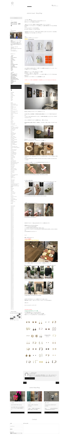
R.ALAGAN (12, 183)
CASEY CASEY (13, 112)
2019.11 (12, 285)
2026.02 (12, 209)
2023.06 (12, 241)
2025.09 (12, 214)
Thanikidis (12, 191)
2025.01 (12, 222)
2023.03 (12, 244)
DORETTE (12, 182)
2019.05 (12, 291)
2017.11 (12, 308)
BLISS (12, 187)
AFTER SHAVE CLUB (14, 146)
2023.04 (12, 243)
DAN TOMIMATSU (14, 144)
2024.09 (12, 226)
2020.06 (12, 278)
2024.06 (12, 229)
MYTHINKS (12, 138)
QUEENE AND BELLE (14, 141)
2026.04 (12, 207)
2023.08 (12, 239)
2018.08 (12, 300)
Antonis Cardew (13, 154)
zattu (11, 131)
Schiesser (12, 132)
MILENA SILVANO (13, 137)
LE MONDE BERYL (13, 153)
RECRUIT (33, 5)
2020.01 (12, 283)
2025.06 (12, 217)
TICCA (12, 120)
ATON (12, 115)
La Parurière (13, 124)
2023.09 (12, 238)
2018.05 (12, 303)
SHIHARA (12, 155)
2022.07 (12, 252)
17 (19, 317)
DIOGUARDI (13, 143)
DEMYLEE (12, 188)
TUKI (11, 119)
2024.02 (12, 233)
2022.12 (12, 247)
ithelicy (12, 189)
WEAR (12, 93)
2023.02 (12, 245)
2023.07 (12, 240)
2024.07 (12, 228)
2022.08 (12, 251)
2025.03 (12, 220)
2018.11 (12, 297)
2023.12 (12, 235)
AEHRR (12, 108)
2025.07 (12, 216)
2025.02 (12, 221)
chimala (12, 106)
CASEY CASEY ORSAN (14, 105)
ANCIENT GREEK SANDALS (15, 147)
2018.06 (12, 302)
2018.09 (12, 299)
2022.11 (12, 248)
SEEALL (12, 117)
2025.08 (12, 215)
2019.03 (12, 293)
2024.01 (12, 234)
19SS (11, 98)
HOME (18, 5)
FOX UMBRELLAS (13, 152)
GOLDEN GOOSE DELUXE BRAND (15, 186)
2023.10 (12, 237)
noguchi (12, 135)
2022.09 (12, 250)
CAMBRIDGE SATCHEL (14, 128)
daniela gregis (13, 129)
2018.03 (12, 305)
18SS (11, 100)
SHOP (29, 5)
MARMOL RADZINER (14, 185)
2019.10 (12, 286)
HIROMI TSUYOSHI (14, 139)
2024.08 (12, 227)
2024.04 (12, 231)
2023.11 (12, 236)
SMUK (12, 190)
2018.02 (12, 306)
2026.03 (12, 208)
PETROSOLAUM (13, 107)
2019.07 (12, 289)
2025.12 (12, 211)
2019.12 (12, 284)
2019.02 (12, 294)
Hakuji (12, 122)
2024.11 (12, 224)
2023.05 (12, 242)
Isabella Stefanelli (14, 149)
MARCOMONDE (13, 133)
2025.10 (12, 213)
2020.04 (12, 280)
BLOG (21, 5)
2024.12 (12, 223)
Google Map (16, 88)
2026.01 (12, 210)
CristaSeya (12, 116)
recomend (12, 151)
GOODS (12, 94)
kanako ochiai (13, 123)
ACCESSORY (13, 95)
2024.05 (12, 230)
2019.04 (12, 292)
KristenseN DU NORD (14, 111)
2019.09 (12, 287)
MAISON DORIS (13, 104)
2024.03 (12, 232)
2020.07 (12, 277)
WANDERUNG (13, 134)
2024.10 (12, 225)
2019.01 (12, 295)
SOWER (12, 118)
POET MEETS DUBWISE (14, 127)
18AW (12, 99)
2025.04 (12, 219)
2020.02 (12, 282)
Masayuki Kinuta (13, 150)
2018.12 (12, 296)
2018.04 (12, 304)
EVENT (12, 96)
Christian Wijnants (14, 109)
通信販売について (16, 84)
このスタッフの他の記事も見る (33, 376)
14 (14, 317)
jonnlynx (12, 126)
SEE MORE (17, 410)
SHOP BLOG (16, 86)
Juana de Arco (13, 192)
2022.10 (12, 249)
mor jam (12, 195)
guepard (12, 121)
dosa (11, 148)
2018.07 (12, 301)
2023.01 (12, 246)
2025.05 (12, 218)
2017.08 (12, 309)
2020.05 (12, 279)
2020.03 (12, 281)
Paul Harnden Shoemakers (15, 184)
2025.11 (12, 212)
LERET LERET (13, 136)
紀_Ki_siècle (12, 130)
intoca (12, 110)
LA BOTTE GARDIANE (14, 113)
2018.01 (12, 307)
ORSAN (12, 114)
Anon (11, 194)
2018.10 (12, 298)
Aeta (11, 145)
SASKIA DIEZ (13, 157)
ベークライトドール (14, 125)
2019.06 (12, 290)
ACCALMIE (12, 140)
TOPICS (25, 5)
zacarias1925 (13, 193)
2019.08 (12, 288)
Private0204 (13, 156)
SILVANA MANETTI (14, 142)
